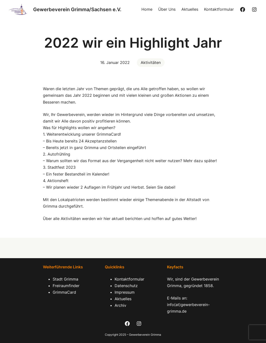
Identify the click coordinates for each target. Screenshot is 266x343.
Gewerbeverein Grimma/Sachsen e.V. (77, 9)
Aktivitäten (151, 62)
